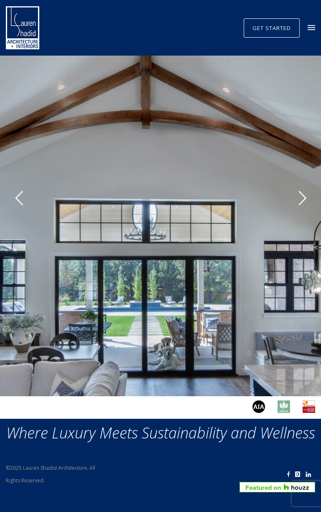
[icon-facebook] (290, 474)
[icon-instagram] (299, 474)
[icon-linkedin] (310, 474)
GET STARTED (271, 28)
